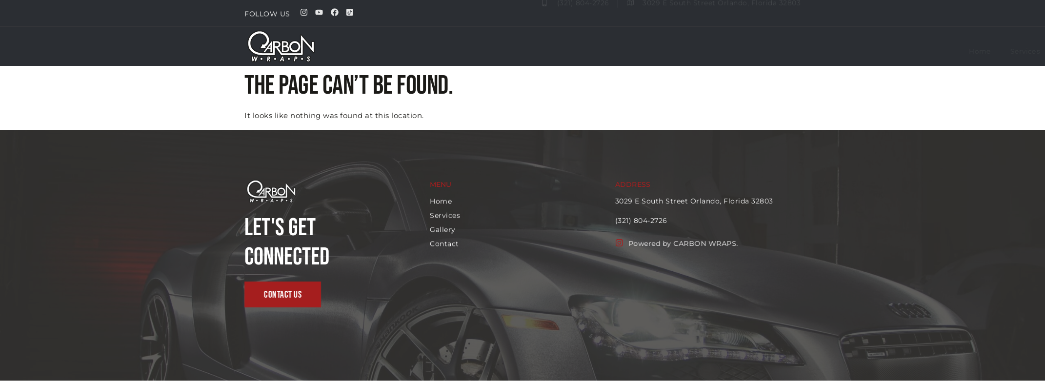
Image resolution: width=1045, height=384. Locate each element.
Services (748, 51)
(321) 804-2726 (673, 220)
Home (702, 51)
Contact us (845, 51)
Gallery (795, 51)
